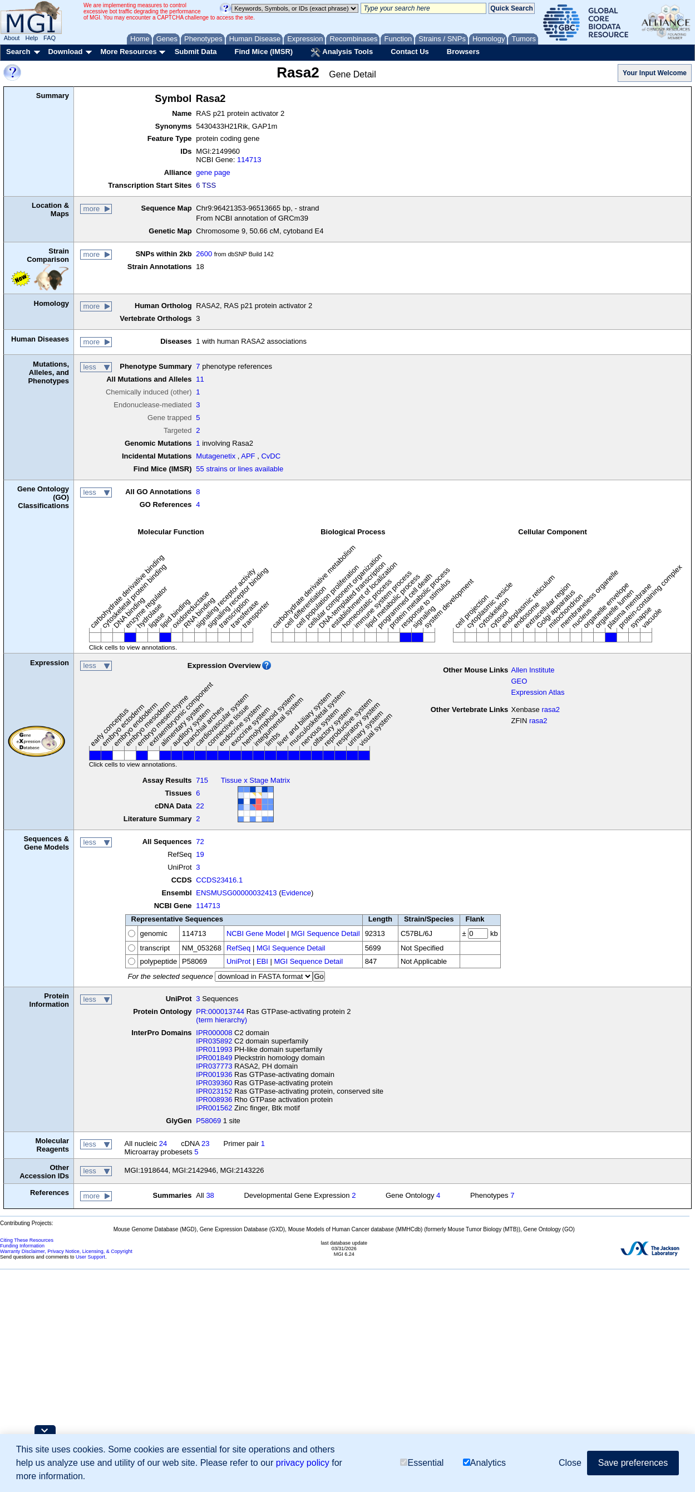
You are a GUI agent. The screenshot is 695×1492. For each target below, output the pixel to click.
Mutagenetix (215, 456)
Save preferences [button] (633, 1462)
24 (163, 1143)
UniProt (238, 961)
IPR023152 (214, 1091)
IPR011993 (214, 1049)
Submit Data (196, 51)
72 (200, 841)
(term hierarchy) (221, 1020)
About (12, 38)
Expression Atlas (537, 692)
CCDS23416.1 (219, 880)
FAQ (49, 38)
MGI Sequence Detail (325, 933)
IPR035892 (214, 1041)
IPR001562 (214, 1108)
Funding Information (22, 1246)
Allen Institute (532, 670)
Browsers (463, 51)
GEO (519, 681)
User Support (90, 1257)
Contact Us (410, 51)
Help (31, 38)
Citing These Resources (26, 1240)
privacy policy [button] (302, 1462)
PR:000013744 (220, 1011)
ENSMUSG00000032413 (236, 893)
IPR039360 (214, 1083)
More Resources (128, 51)
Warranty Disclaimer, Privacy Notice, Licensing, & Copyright (66, 1251)
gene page (213, 172)
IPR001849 (214, 1058)
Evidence (296, 893)
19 (200, 854)
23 (205, 1143)
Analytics (484, 1462)
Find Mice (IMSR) (263, 51)
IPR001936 (214, 1074)
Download (65, 51)
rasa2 (550, 709)
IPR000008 (214, 1032)
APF (248, 456)
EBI (262, 961)
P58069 (208, 1120)
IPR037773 (214, 1066)
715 (202, 780)
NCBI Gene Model (255, 933)
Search (18, 51)
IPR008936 (214, 1099)
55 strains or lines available (239, 469)
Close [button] (570, 1462)
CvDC (270, 456)
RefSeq (238, 948)
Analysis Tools (341, 52)
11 (200, 379)
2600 (204, 254)
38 (210, 1195)
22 (200, 806)
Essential (421, 1462)
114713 (249, 159)
